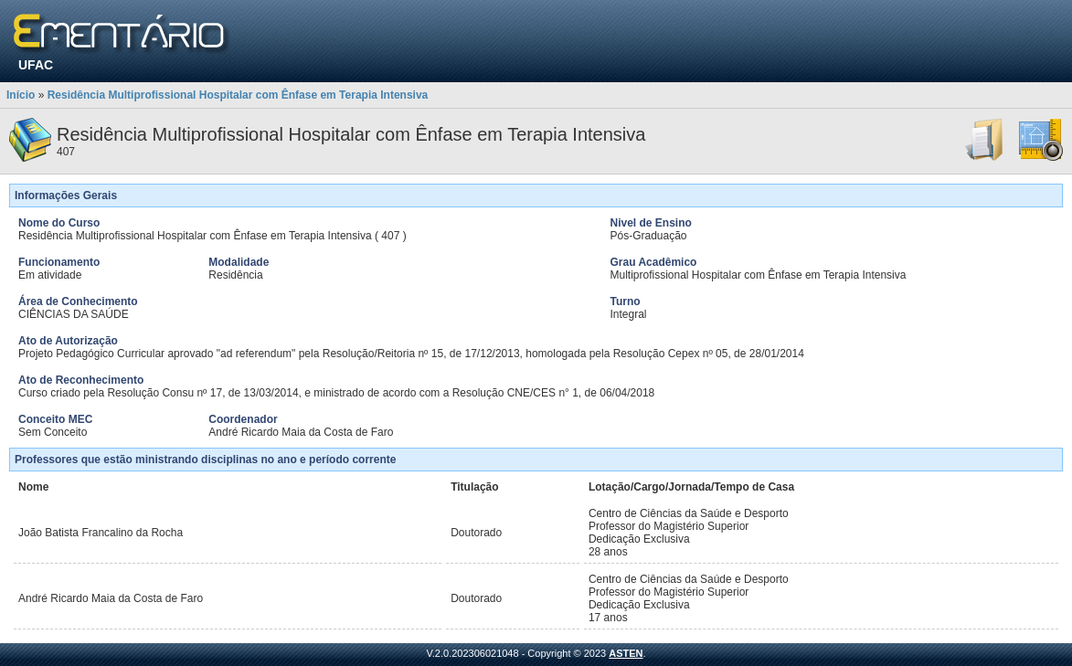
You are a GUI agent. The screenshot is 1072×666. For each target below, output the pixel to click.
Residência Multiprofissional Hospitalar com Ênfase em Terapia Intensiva (238, 95)
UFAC (35, 65)
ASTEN (625, 653)
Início (20, 95)
